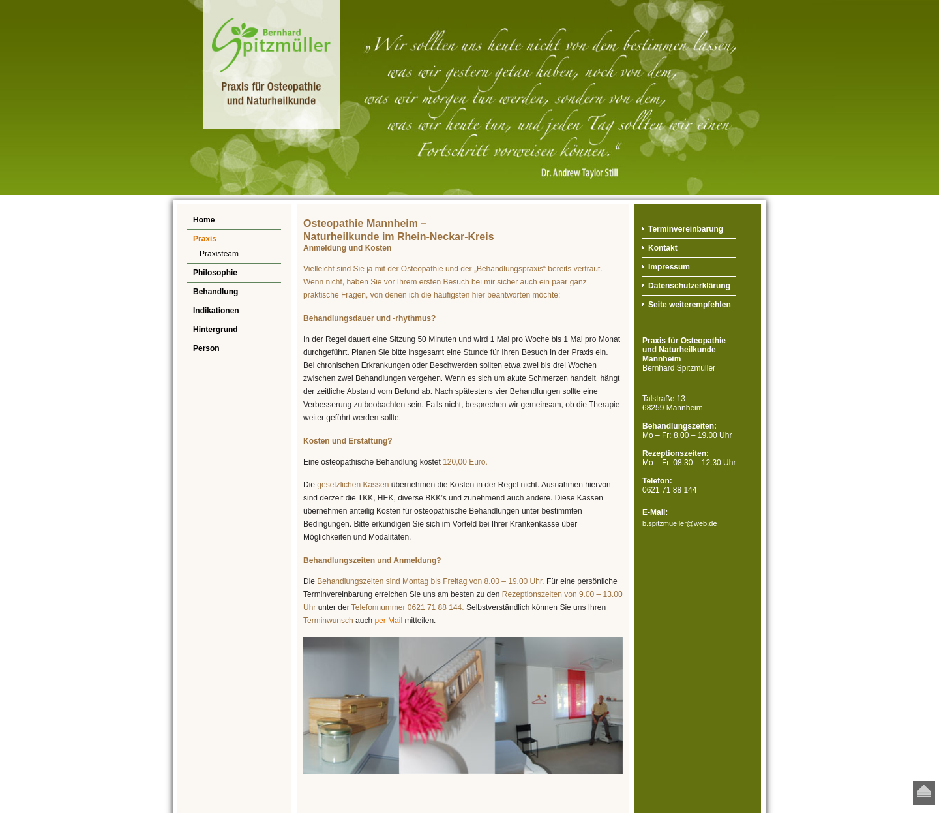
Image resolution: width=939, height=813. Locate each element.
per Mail (388, 620)
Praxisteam (219, 253)
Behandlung (215, 291)
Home (204, 219)
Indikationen (216, 310)
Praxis (204, 238)
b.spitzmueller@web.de (679, 523)
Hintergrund (215, 329)
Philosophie (215, 272)
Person (206, 348)
